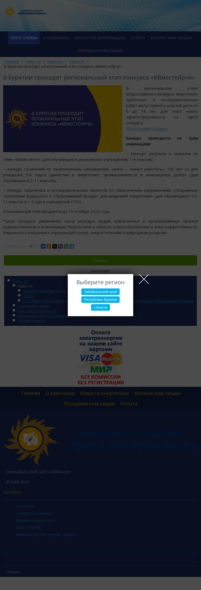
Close (144, 279)
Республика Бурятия (100, 300)
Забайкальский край (100, 292)
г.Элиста (100, 307)
